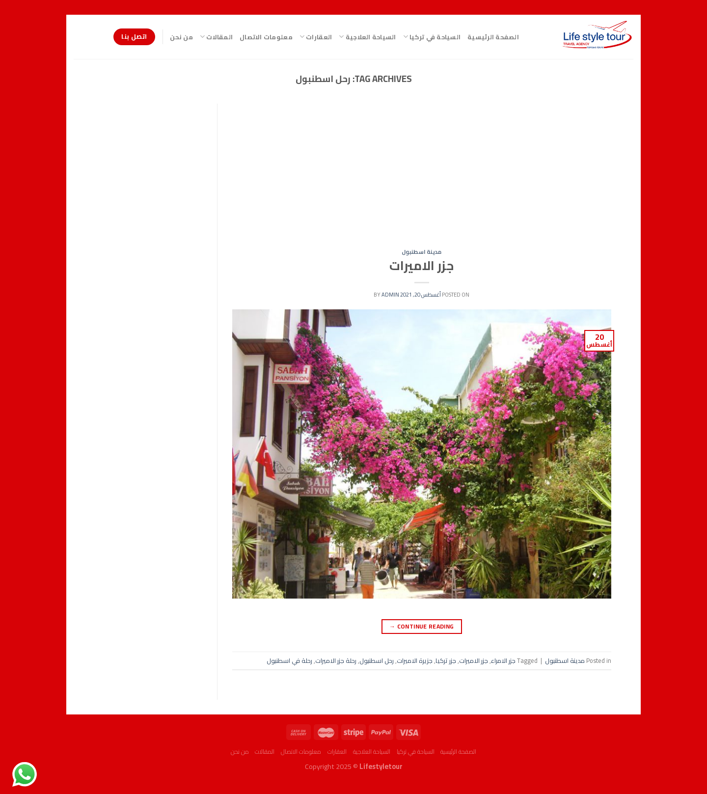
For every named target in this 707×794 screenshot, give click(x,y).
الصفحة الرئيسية (493, 37)
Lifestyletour (381, 766)
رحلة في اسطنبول (289, 660)
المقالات (216, 37)
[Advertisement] (421, 176)
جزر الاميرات (421, 265)
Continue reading (421, 626)
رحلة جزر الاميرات (335, 660)
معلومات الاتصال (266, 37)
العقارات (315, 37)
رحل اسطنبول (376, 660)
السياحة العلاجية (367, 37)
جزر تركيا (445, 660)
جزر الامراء (503, 660)
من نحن (181, 37)
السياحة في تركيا (432, 37)
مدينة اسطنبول (421, 251)
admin (390, 294)
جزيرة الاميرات (415, 660)
